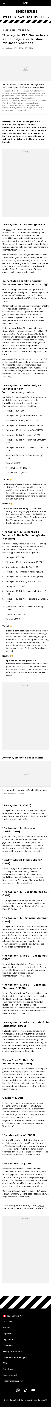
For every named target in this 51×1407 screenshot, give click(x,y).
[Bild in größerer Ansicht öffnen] (25, 68)
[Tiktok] (25, 1390)
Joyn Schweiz (13, 1315)
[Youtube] (33, 1390)
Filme (8, 229)
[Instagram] (18, 1390)
